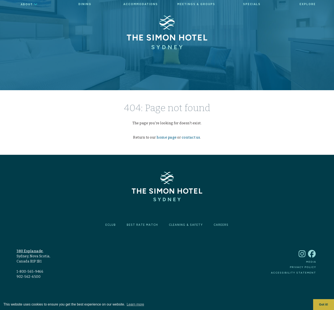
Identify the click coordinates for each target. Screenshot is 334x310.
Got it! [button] (323, 304)
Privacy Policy (303, 267)
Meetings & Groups (196, 4)
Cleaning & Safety (186, 224)
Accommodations (140, 4)
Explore (307, 4)
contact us (191, 137)
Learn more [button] (135, 304)
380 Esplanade (30, 251)
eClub (110, 224)
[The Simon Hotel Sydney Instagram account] (302, 255)
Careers (221, 224)
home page (167, 137)
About (27, 4)
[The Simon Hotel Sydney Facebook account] (312, 255)
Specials (252, 4)
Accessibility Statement (293, 272)
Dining (84, 4)
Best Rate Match (142, 224)
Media (311, 261)
